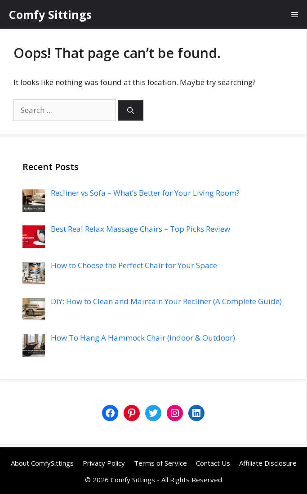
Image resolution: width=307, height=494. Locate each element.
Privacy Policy (104, 462)
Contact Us (213, 462)
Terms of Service (160, 462)
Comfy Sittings (50, 14)
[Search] (130, 110)
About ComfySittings (42, 462)
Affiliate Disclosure (268, 462)
